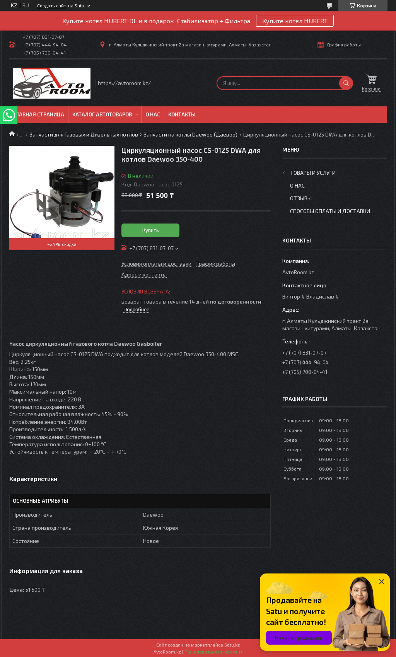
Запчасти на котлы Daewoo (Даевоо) (190, 134)
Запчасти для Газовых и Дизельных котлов (83, 134)
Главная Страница (38, 114)
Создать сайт (51, 5)
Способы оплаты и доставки (330, 211)
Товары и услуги (313, 172)
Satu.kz (232, 644)
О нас (152, 114)
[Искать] (346, 83)
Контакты (182, 114)
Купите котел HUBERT (295, 20)
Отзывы (301, 198)
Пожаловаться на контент (213, 651)
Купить (150, 230)
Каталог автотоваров (102, 114)
